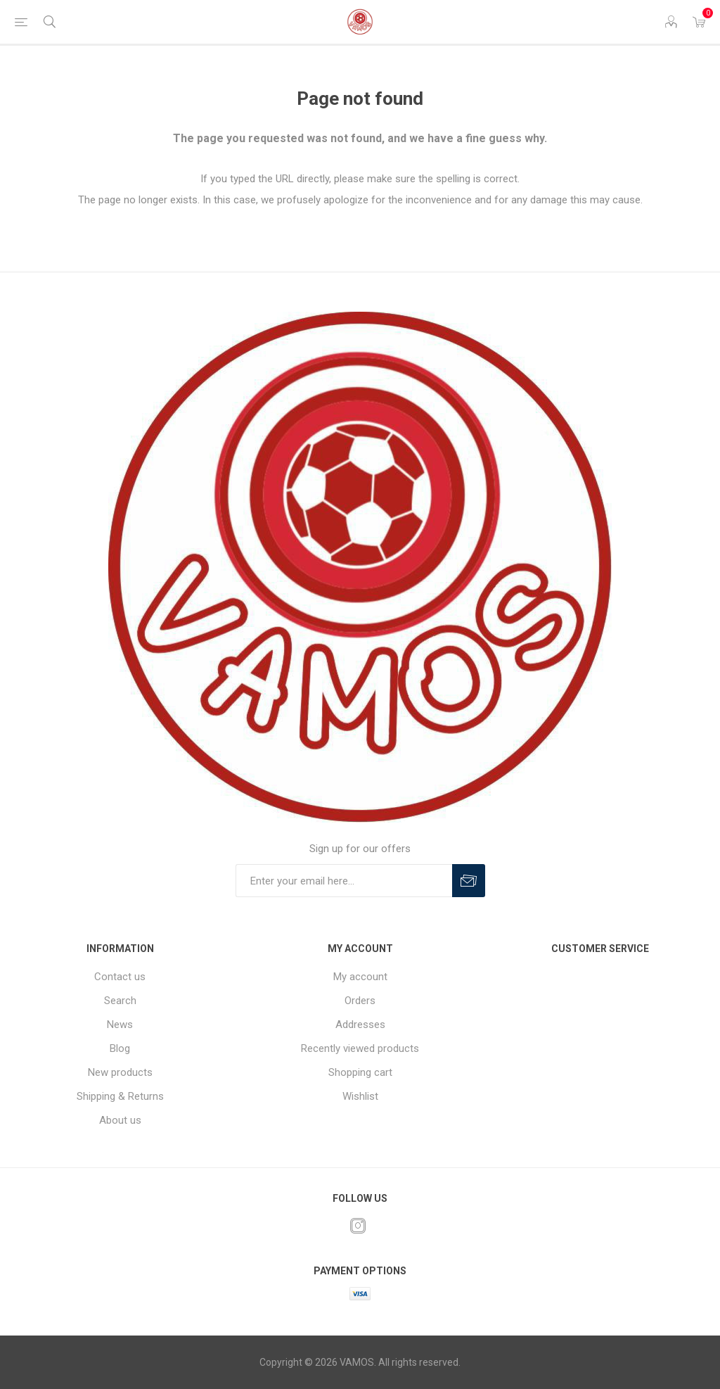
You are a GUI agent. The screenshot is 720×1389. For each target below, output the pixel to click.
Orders (360, 1000)
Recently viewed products (360, 1048)
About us (120, 1120)
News (120, 1024)
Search (120, 1000)
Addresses (360, 1024)
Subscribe (468, 880)
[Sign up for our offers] (344, 880)
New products (120, 1072)
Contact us (120, 976)
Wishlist (360, 1096)
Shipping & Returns (120, 1096)
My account (360, 976)
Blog (120, 1048)
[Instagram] (358, 1225)
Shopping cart (360, 1072)
